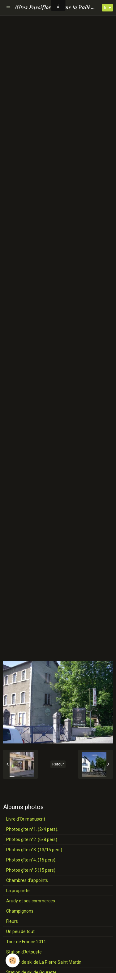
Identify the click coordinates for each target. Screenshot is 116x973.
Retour (58, 764)
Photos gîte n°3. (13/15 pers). (34, 849)
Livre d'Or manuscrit (25, 819)
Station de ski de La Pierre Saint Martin (43, 962)
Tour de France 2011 (26, 941)
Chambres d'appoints (27, 880)
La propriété (18, 890)
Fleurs (12, 921)
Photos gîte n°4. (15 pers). (31, 859)
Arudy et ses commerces (30, 900)
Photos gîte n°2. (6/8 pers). (32, 839)
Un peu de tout (20, 931)
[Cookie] (12, 960)
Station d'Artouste (24, 951)
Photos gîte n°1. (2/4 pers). (32, 829)
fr (105, 8)
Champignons (19, 911)
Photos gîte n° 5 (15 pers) (30, 870)
